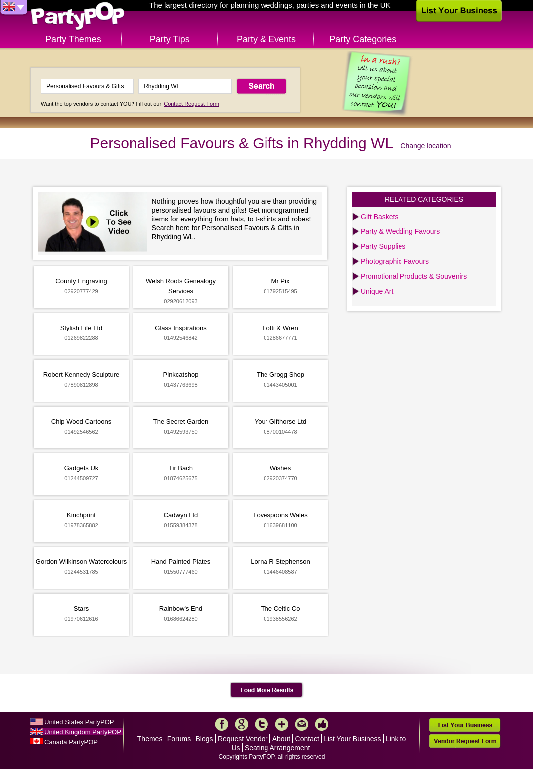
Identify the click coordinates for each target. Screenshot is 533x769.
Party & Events (266, 39)
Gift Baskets (379, 216)
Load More (267, 690)
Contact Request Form (191, 104)
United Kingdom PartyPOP (82, 732)
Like (321, 724)
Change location (425, 146)
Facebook (221, 724)
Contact (307, 739)
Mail (301, 724)
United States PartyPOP (79, 722)
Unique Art (377, 291)
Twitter (261, 724)
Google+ (241, 724)
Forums (179, 739)
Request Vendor (242, 739)
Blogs (204, 739)
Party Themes (73, 39)
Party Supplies (383, 246)
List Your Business (352, 739)
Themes (150, 739)
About (281, 739)
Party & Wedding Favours (400, 231)
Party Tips (170, 39)
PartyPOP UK (77, 16)
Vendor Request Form (465, 741)
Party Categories (362, 39)
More (281, 724)
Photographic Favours (395, 261)
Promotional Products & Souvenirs (414, 276)
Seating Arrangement (277, 748)
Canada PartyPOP (71, 742)
